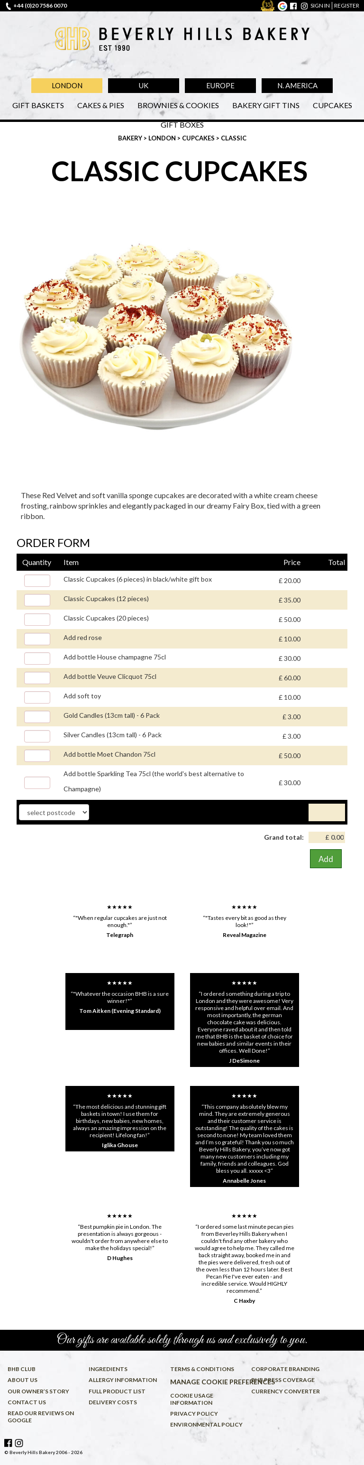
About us (22, 1379)
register (346, 5)
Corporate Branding (285, 1368)
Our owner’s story (38, 1391)
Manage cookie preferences (209, 1382)
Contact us (27, 1402)
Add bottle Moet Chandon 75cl (109, 754)
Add (325, 859)
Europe (220, 85)
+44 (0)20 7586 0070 (40, 5)
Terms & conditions (202, 1368)
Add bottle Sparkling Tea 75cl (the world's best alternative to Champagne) (154, 781)
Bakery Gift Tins (266, 105)
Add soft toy (82, 696)
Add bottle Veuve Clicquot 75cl (110, 676)
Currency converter (285, 1391)
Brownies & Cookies (178, 105)
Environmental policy (206, 1424)
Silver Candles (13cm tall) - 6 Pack (113, 735)
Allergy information (123, 1379)
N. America (297, 85)
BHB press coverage (283, 1379)
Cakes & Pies (100, 105)
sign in (320, 5)
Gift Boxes (182, 124)
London (67, 85)
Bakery (131, 138)
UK (143, 85)
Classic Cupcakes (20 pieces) (106, 618)
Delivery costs (113, 1402)
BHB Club (22, 1368)
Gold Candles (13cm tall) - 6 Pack (112, 715)
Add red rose (83, 637)
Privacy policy (194, 1413)
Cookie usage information (191, 1399)
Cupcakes (332, 105)
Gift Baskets (38, 105)
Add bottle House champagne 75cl (115, 657)
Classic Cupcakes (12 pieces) (106, 598)
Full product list (117, 1391)
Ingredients (108, 1368)
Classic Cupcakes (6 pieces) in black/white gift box (138, 579)
